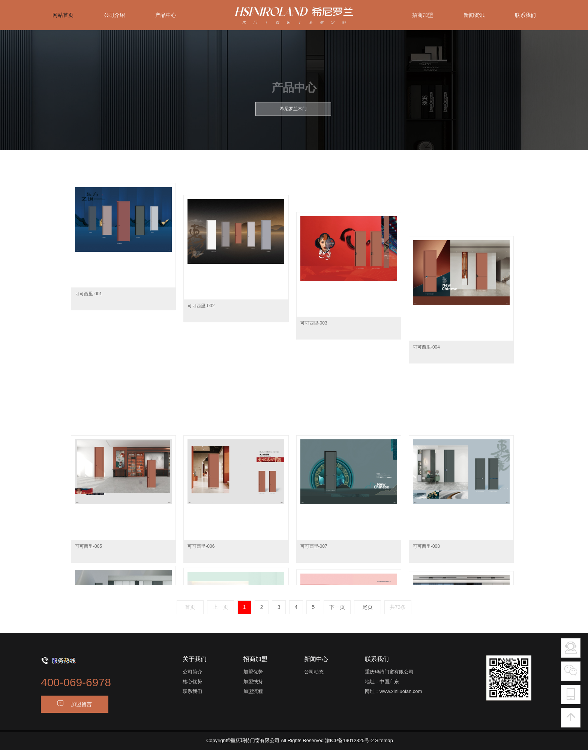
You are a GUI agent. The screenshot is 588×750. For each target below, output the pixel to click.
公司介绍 (114, 15)
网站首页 (63, 15)
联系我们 (525, 15)
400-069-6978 (76, 682)
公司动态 (314, 672)
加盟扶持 (253, 681)
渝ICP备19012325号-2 (349, 740)
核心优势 (192, 681)
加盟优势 (253, 672)
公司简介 (192, 672)
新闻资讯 (474, 15)
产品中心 (165, 15)
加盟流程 (253, 691)
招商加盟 (422, 15)
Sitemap (384, 740)
